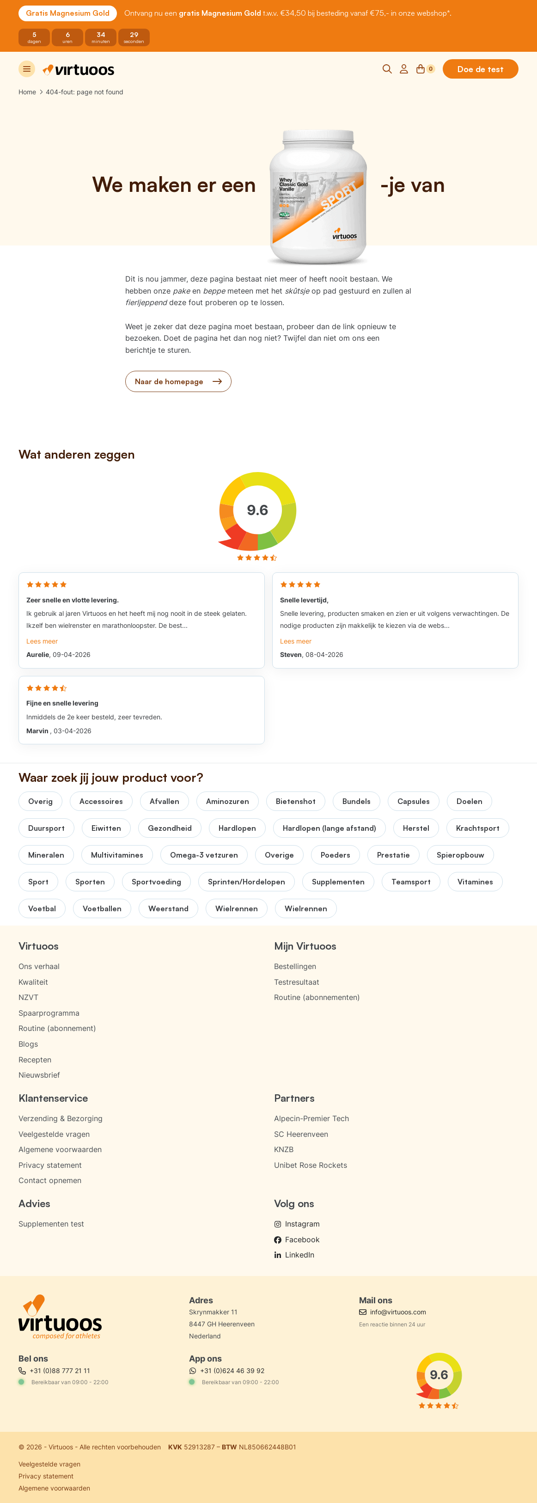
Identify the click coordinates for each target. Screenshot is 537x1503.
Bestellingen (295, 966)
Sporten (90, 881)
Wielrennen (236, 908)
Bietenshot (296, 801)
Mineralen (46, 854)
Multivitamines (117, 854)
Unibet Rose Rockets (310, 1165)
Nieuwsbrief (39, 1075)
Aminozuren (227, 801)
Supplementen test (51, 1223)
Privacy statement (50, 1165)
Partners (294, 1098)
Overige (279, 854)
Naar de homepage (178, 381)
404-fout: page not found (84, 92)
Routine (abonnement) (57, 1028)
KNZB (283, 1149)
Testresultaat (296, 982)
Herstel (416, 828)
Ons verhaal (39, 966)
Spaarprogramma (48, 1013)
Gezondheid (170, 828)
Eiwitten (106, 828)
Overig (40, 801)
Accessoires (101, 801)
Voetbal (42, 908)
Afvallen (164, 801)
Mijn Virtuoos (305, 945)
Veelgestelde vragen (54, 1134)
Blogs (28, 1044)
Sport (38, 881)
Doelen (469, 801)
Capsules (413, 801)
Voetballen (102, 908)
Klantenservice (53, 1098)
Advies (34, 1203)
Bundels (356, 801)
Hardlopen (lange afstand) (329, 828)
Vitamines (475, 881)
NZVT (28, 997)
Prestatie (393, 854)
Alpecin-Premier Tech (311, 1118)
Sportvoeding (156, 881)
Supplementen (338, 881)
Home (27, 92)
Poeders (335, 854)
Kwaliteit (33, 982)
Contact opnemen (49, 1180)
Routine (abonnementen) (317, 997)
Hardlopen (237, 828)
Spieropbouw (460, 854)
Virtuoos (38, 945)
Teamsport (411, 881)
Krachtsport (478, 828)
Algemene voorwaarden (60, 1149)
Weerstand (168, 908)
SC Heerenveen (301, 1134)
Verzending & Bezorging (60, 1118)
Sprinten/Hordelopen (246, 881)
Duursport (46, 828)
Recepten (34, 1059)
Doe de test (481, 69)
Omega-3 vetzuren (204, 854)
